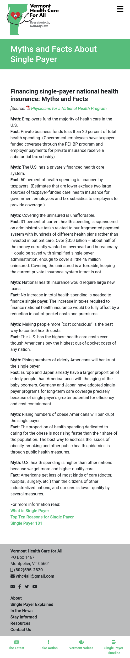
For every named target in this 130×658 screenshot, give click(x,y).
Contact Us (20, 629)
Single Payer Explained (31, 604)
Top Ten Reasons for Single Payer (42, 517)
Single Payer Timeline (114, 647)
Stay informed (23, 617)
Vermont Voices (81, 645)
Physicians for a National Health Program (69, 108)
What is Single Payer (29, 510)
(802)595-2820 (28, 569)
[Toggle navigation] (108, 19)
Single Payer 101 (26, 523)
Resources (20, 623)
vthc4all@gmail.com (35, 576)
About (16, 598)
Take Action (48, 645)
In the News (21, 610)
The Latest (16, 645)
